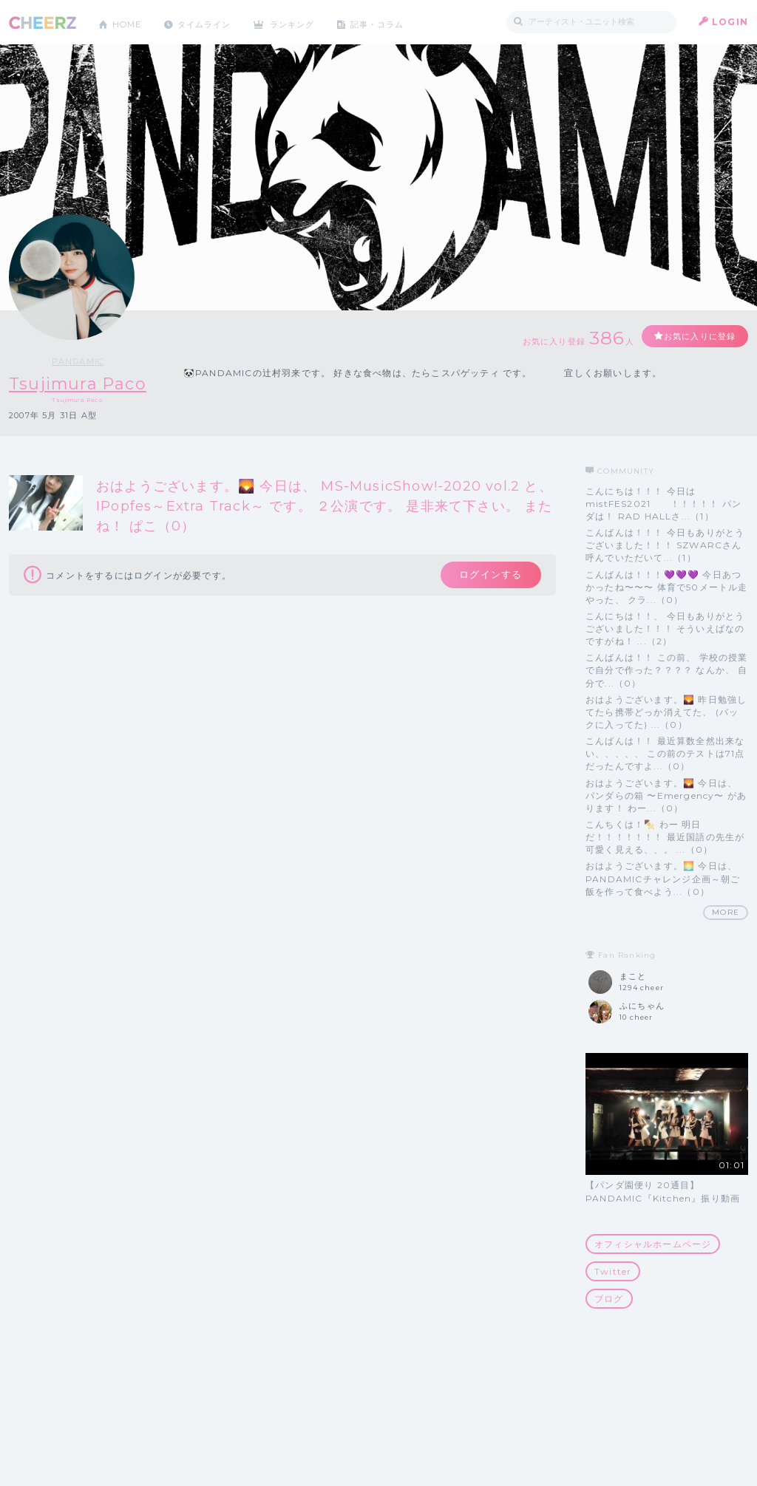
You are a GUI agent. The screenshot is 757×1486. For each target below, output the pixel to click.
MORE (725, 912)
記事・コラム (395, 21)
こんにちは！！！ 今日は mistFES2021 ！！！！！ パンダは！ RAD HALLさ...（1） (663, 503)
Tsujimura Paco (83, 384)
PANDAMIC (84, 361)
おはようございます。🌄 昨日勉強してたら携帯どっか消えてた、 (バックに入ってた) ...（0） (666, 712)
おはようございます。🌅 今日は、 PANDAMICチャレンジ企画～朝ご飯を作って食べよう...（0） (663, 879)
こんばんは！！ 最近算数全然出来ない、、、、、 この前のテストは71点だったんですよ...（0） (665, 754)
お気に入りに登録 (694, 336)
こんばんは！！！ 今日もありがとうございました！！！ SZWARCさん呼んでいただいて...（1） (664, 545)
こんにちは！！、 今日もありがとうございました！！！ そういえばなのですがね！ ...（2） (664, 628)
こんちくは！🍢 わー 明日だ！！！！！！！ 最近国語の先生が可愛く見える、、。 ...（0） (664, 837)
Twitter (612, 1271)
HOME (129, 21)
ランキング (305, 21)
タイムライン (212, 21)
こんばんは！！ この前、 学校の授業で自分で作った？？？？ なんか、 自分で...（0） (666, 670)
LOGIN (730, 21)
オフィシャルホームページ (652, 1244)
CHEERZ (42, 22)
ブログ (609, 1298)
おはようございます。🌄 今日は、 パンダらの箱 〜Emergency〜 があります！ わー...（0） (666, 795)
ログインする (487, 576)
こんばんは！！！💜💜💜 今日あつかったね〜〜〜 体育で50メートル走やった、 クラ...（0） (666, 587)
